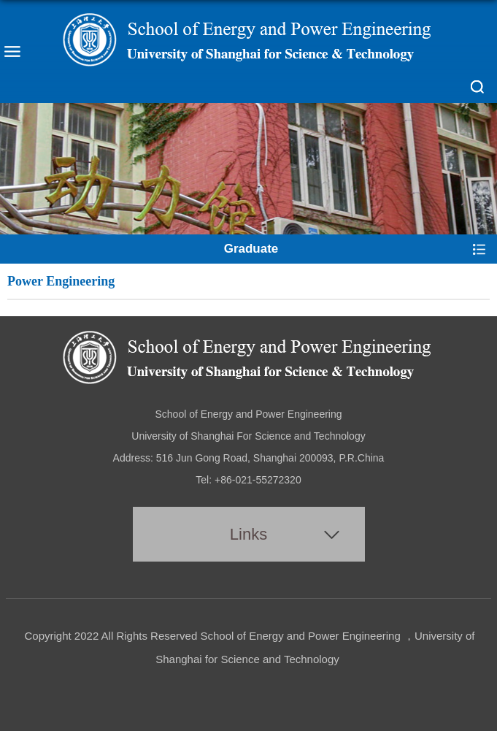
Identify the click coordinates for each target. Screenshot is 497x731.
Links (248, 534)
